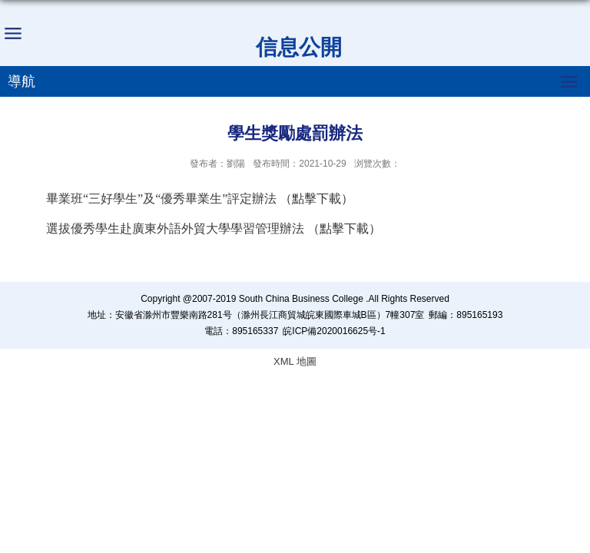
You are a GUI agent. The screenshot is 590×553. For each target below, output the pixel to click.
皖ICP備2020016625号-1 (334, 331)
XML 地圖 (295, 361)
